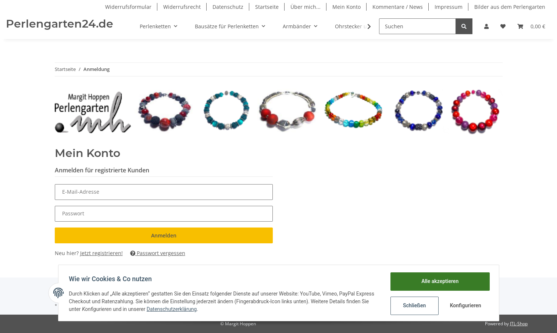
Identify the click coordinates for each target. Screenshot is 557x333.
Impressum (449, 6)
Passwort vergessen (157, 253)
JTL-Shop (519, 324)
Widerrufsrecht (182, 6)
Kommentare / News (397, 6)
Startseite (267, 6)
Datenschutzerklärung (173, 309)
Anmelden (163, 235)
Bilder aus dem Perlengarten (509, 6)
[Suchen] (417, 26)
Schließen (413, 305)
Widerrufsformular (128, 6)
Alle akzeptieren (438, 281)
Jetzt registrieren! (101, 253)
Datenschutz (228, 6)
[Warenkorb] (531, 26)
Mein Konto (346, 6)
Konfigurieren (465, 305)
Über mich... (305, 6)
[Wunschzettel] (502, 26)
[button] (486, 26)
